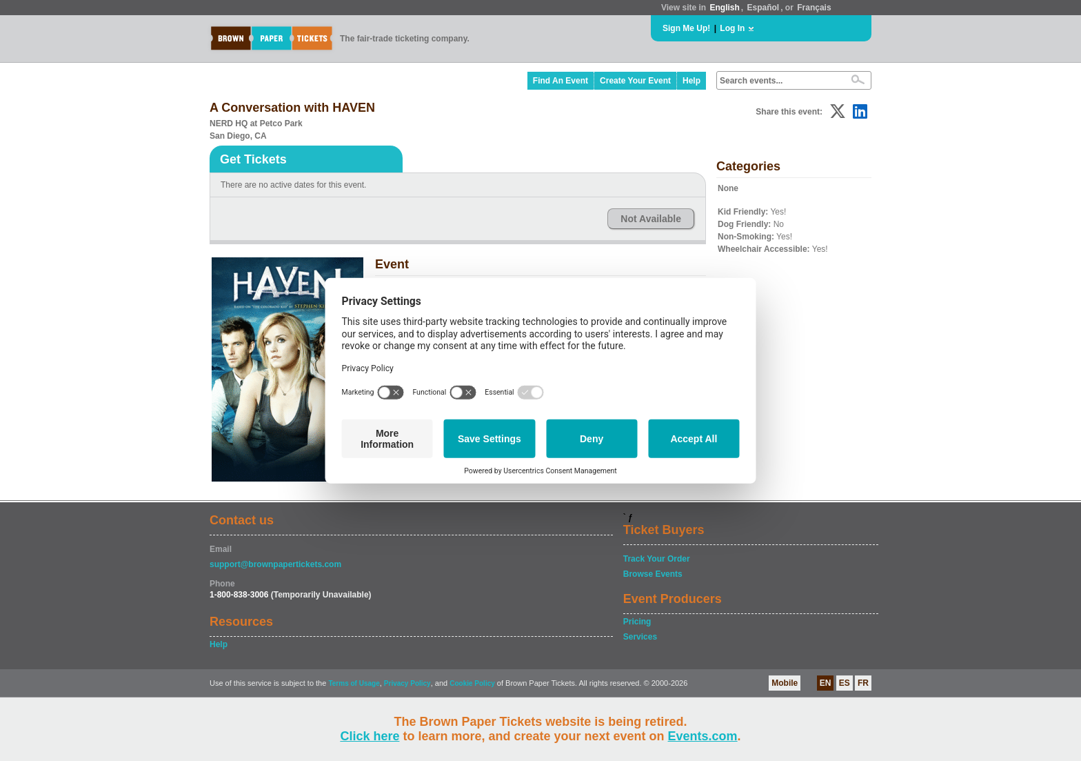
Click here (369, 736)
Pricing (637, 621)
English (724, 7)
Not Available (650, 218)
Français (814, 7)
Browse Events (653, 574)
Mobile (784, 683)
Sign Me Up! (686, 28)
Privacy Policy (407, 683)
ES (844, 683)
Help (691, 81)
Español (763, 7)
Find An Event (560, 81)
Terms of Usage (353, 683)
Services (640, 637)
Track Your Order (656, 559)
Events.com (703, 736)
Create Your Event (635, 81)
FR (863, 683)
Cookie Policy (472, 683)
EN (825, 683)
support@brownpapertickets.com (275, 564)
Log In (732, 28)
